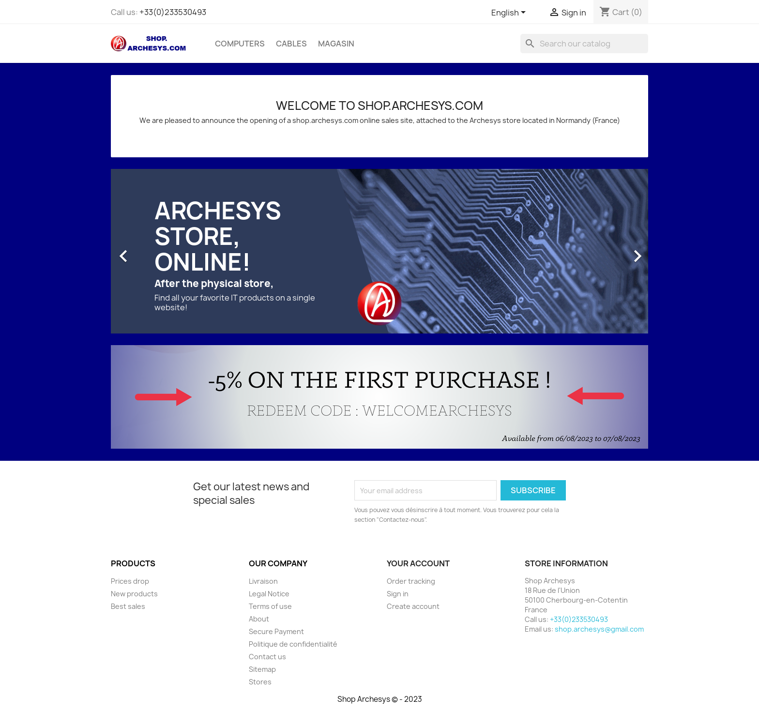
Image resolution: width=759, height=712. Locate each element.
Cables (291, 43)
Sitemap (262, 669)
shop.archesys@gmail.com (599, 629)
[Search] (584, 43)
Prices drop (130, 581)
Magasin (336, 43)
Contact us (267, 656)
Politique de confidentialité (293, 644)
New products (134, 593)
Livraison (263, 581)
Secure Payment (276, 631)
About (259, 618)
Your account (418, 563)
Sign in (398, 593)
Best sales (128, 606)
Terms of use (270, 606)
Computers (240, 43)
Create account (413, 606)
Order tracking (411, 581)
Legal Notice (269, 593)
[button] (151, 251)
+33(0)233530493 (172, 12)
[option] (379, 251)
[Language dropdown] (510, 13)
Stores (260, 681)
